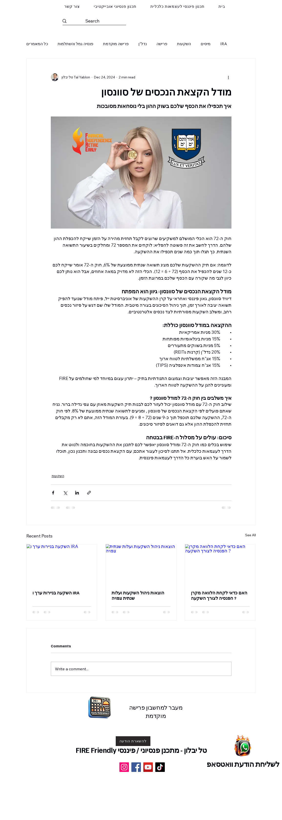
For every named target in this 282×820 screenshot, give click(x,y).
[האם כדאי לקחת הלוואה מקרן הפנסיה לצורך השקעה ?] (220, 564)
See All (250, 535)
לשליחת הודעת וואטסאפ (243, 763)
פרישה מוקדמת (116, 43)
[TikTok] (160, 767)
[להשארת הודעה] (133, 741)
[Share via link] (89, 492)
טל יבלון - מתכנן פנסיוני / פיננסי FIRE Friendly (141, 750)
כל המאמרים (37, 43)
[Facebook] (136, 767)
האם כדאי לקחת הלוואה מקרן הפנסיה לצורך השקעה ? (219, 595)
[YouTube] (148, 767)
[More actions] (228, 77)
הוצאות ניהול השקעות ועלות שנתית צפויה (138, 595)
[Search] (92, 21)
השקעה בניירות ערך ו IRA (55, 592)
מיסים (205, 43)
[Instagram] (124, 767)
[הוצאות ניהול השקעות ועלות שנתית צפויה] (141, 564)
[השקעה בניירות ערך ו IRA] (62, 564)
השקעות (184, 43)
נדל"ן (142, 43)
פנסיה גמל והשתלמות (75, 43)
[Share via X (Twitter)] (65, 492)
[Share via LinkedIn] (77, 492)
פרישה (162, 43)
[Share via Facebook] (53, 492)
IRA (223, 43)
